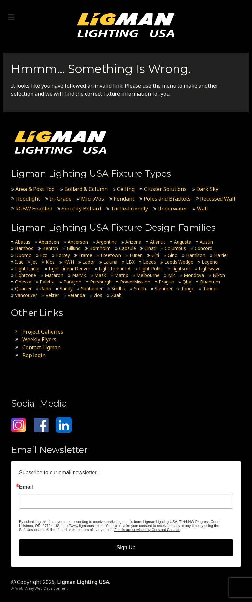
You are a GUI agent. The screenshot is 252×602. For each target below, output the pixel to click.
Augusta (182, 242)
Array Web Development (46, 588)
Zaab (116, 295)
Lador (88, 262)
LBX (130, 262)
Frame (85, 255)
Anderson (78, 242)
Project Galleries (42, 331)
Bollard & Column (86, 188)
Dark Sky (207, 188)
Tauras (210, 288)
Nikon (219, 275)
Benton (50, 248)
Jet (34, 262)
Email (26, 487)
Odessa (23, 282)
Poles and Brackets (167, 198)
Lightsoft (180, 268)
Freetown (111, 255)
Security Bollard (81, 208)
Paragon (72, 282)
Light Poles (151, 268)
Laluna (110, 262)
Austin (206, 242)
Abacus (22, 242)
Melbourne (147, 275)
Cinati (150, 248)
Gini (155, 255)
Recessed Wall (217, 198)
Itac (19, 262)
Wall (202, 208)
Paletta (47, 282)
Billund (74, 248)
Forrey (63, 255)
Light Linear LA (115, 268)
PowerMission (135, 282)
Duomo (23, 255)
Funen (136, 255)
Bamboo (24, 248)
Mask (100, 275)
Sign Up (126, 547)
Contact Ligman (41, 347)
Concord (203, 248)
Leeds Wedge (178, 262)
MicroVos (92, 198)
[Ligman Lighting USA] (126, 24)
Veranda (76, 295)
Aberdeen (49, 242)
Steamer (164, 288)
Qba (186, 282)
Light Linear (27, 268)
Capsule (127, 248)
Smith (140, 288)
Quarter (23, 288)
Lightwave (209, 268)
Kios (50, 262)
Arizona (133, 242)
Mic (171, 275)
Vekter (52, 295)
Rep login (34, 355)
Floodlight (27, 198)
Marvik (79, 275)
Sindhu (118, 288)
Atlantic (157, 242)
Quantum (210, 282)
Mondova (194, 275)
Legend (210, 262)
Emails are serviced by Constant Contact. (147, 530)
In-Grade (61, 198)
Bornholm (100, 248)
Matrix (121, 275)
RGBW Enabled (33, 208)
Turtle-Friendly (129, 208)
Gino (173, 255)
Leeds (149, 262)
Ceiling (126, 188)
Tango (188, 288)
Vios (98, 295)
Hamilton (195, 255)
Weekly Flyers (39, 339)
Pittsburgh (101, 282)
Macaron (54, 275)
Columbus (175, 248)
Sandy (66, 288)
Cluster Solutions (165, 188)
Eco (44, 255)
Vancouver (26, 295)
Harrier (221, 255)
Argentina (106, 242)
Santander (92, 288)
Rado (45, 288)
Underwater (172, 208)
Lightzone (25, 275)
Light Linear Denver (69, 268)
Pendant (124, 198)
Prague (166, 282)
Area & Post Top (35, 188)
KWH (68, 262)
